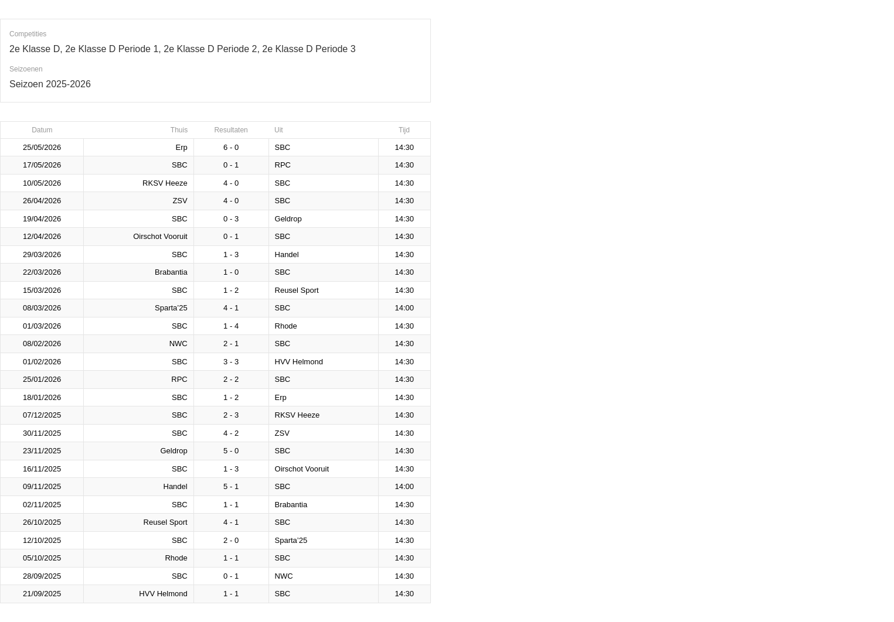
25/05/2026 (42, 147)
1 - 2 (231, 290)
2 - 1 (231, 343)
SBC (283, 147)
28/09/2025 (42, 576)
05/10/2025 (42, 557)
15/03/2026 (42, 290)
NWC (178, 343)
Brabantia (171, 272)
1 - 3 (231, 254)
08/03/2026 (42, 307)
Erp (181, 147)
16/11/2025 (42, 468)
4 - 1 (231, 307)
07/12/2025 (42, 415)
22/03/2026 (42, 272)
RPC (283, 164)
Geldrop (288, 218)
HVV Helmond (299, 361)
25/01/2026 (42, 379)
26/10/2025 (42, 522)
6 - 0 (231, 147)
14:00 (404, 307)
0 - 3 (231, 218)
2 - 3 (231, 415)
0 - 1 (231, 164)
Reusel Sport (297, 290)
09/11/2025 (42, 486)
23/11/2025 (42, 450)
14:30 (404, 147)
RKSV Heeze (165, 183)
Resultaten (230, 130)
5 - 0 (231, 450)
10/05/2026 (42, 183)
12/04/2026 (42, 236)
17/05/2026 (42, 164)
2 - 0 (231, 540)
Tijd (404, 130)
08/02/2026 (42, 343)
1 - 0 (231, 272)
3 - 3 (231, 361)
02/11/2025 (42, 504)
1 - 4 (231, 326)
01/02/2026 (42, 361)
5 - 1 (231, 486)
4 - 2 (231, 433)
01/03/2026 (42, 326)
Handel (287, 254)
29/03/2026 (42, 254)
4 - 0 (231, 183)
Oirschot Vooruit (160, 236)
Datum (42, 130)
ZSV (179, 200)
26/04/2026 (42, 200)
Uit (278, 130)
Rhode (286, 326)
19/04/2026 (42, 218)
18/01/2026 (42, 397)
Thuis (179, 130)
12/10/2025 (42, 540)
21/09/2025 (42, 593)
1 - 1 (231, 504)
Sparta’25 (171, 307)
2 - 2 (231, 379)
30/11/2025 (42, 433)
